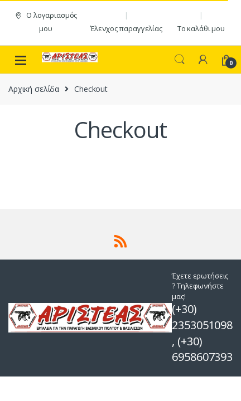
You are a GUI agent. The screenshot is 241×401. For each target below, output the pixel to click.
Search (179, 59)
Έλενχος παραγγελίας (126, 28)
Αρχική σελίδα (33, 89)
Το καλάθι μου (201, 28)
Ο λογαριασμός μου (45, 21)
